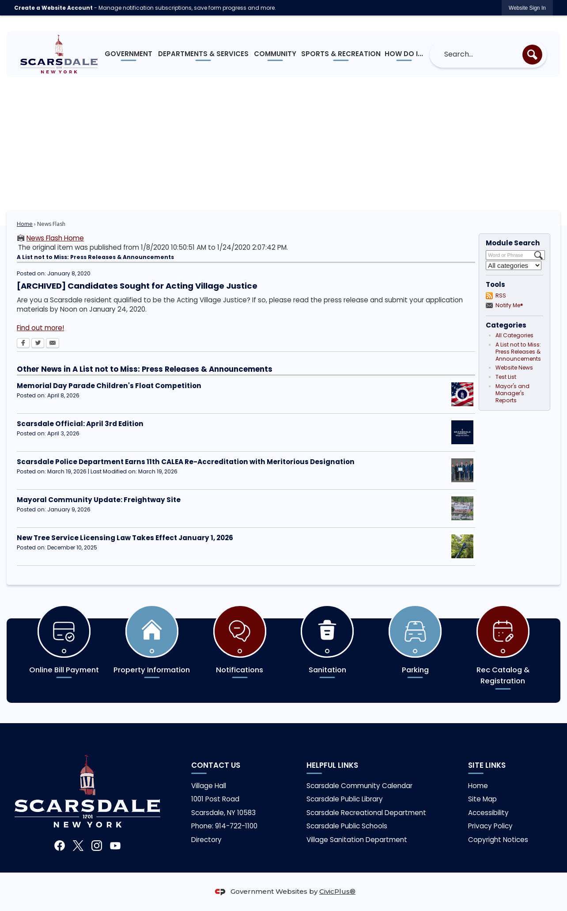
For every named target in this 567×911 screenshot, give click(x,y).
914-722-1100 (236, 826)
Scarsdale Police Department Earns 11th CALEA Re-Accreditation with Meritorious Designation (186, 461)
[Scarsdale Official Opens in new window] (462, 432)
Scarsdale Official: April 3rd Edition (80, 423)
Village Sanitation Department (356, 839)
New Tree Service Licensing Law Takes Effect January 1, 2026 (125, 537)
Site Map (482, 799)
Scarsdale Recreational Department (366, 812)
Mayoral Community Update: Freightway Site (99, 499)
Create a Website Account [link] (53, 7)
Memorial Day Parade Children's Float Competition (109, 385)
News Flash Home (55, 238)
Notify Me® (509, 305)
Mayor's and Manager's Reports (512, 393)
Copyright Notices (498, 839)
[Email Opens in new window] (52, 344)
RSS (500, 295)
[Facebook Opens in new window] (23, 344)
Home (25, 224)
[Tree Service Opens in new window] (462, 546)
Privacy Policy (490, 826)
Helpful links (332, 765)
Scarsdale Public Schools (346, 826)
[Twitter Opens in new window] (37, 344)
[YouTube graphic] (115, 845)
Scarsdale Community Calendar (359, 785)
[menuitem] (129, 54)
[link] (527, 7)
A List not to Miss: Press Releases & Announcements (518, 351)
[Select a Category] (513, 265)
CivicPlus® (337, 891)
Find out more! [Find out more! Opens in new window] (40, 327)
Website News (514, 367)
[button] (532, 55)
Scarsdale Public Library (344, 799)
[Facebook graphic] (59, 845)
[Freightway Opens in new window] (462, 508)
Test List (505, 377)
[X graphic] (78, 845)
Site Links (487, 765)
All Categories (514, 335)
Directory (206, 839)
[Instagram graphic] (96, 845)
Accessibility (488, 812)
